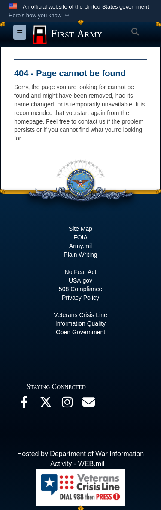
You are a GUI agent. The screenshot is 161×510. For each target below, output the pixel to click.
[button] (40, 15)
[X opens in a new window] (45, 404)
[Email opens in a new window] (88, 404)
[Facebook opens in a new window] (24, 404)
